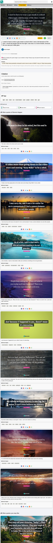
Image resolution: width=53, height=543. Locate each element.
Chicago (9, 79)
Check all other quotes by (9, 53)
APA (13, 79)
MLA (6, 79)
